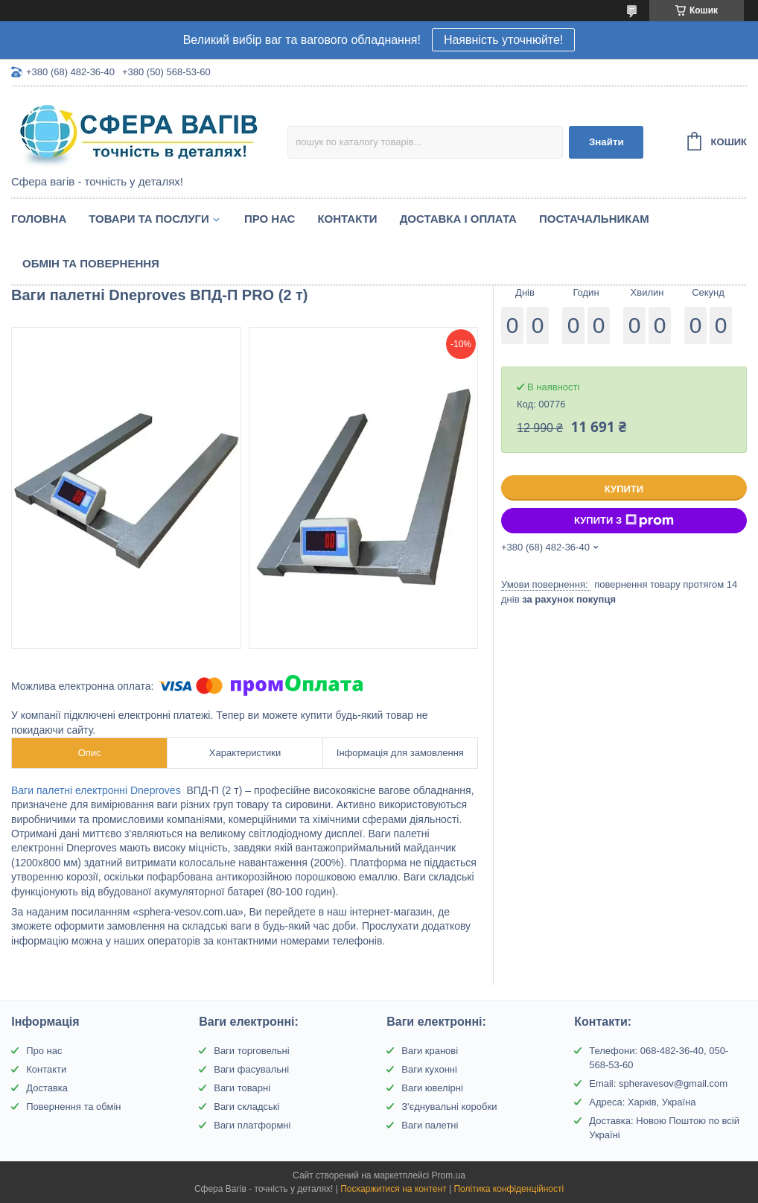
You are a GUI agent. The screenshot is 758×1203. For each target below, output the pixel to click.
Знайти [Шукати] (606, 141)
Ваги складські (246, 1106)
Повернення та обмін (73, 1106)
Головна (38, 218)
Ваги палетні (429, 1125)
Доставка (47, 1088)
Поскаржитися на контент (393, 1189)
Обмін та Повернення (90, 263)
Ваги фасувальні (251, 1069)
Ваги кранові (429, 1050)
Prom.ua (448, 1175)
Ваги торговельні (251, 1050)
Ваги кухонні (429, 1069)
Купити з (624, 520)
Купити (624, 489)
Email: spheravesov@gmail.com (658, 1083)
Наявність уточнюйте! (503, 40)
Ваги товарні (242, 1088)
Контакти (347, 218)
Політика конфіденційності (508, 1189)
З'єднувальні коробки (449, 1106)
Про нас (270, 218)
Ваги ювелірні (432, 1088)
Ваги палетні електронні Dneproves (97, 790)
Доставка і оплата (458, 218)
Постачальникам (594, 218)
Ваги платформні (252, 1125)
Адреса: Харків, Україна (642, 1102)
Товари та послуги (149, 218)
